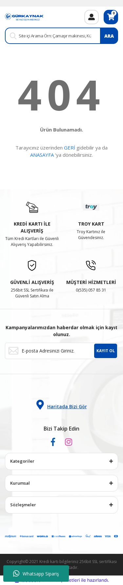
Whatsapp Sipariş (36, 573)
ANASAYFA (42, 154)
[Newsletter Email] (61, 351)
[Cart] (111, 17)
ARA (109, 36)
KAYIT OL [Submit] (105, 350)
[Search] (61, 36)
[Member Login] (91, 17)
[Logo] (24, 16)
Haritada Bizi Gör (61, 405)
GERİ (69, 147)
